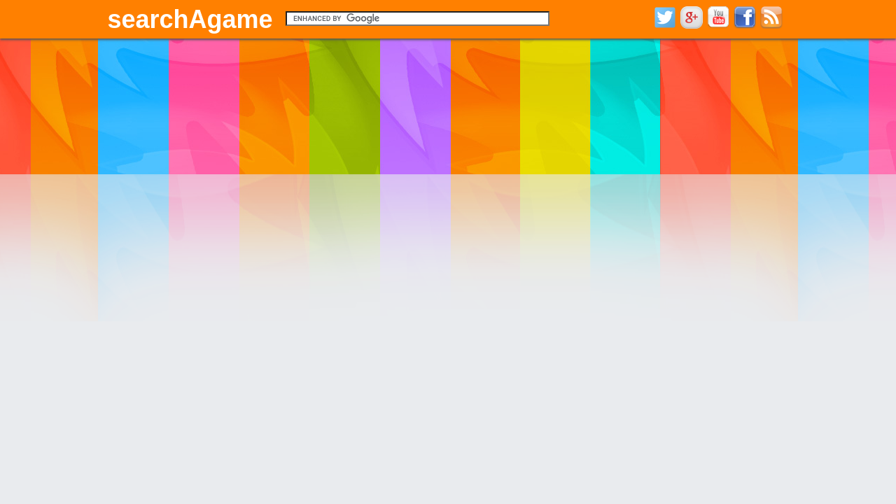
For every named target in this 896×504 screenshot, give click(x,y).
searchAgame (190, 19)
